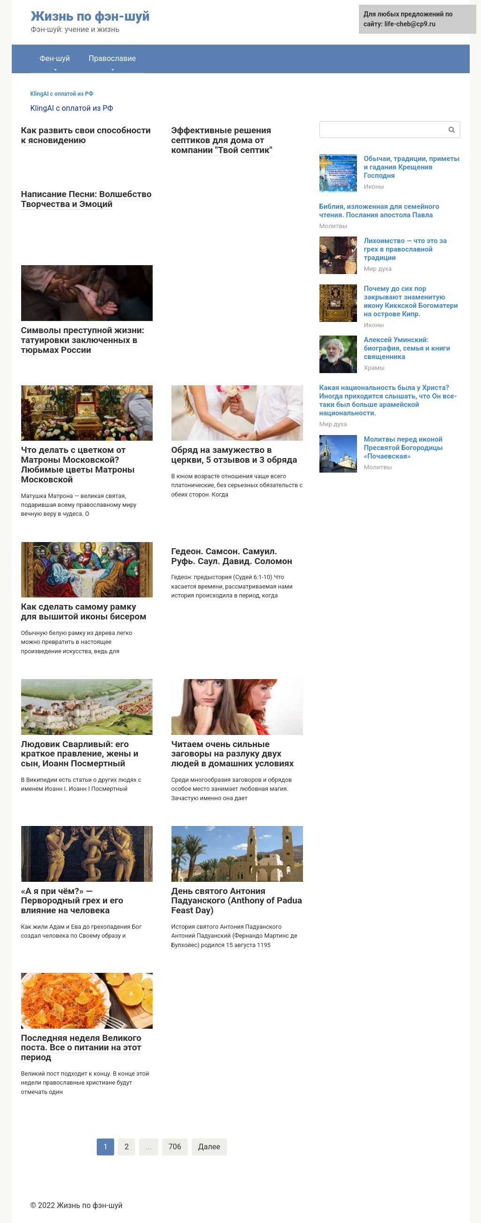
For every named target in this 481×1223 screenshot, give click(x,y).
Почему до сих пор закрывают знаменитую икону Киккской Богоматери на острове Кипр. (411, 301)
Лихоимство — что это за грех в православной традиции (405, 249)
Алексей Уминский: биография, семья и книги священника (407, 348)
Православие (112, 58)
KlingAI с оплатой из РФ (62, 94)
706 (175, 1146)
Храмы (374, 367)
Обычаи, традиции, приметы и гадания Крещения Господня (412, 167)
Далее (209, 1146)
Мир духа (378, 268)
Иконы (374, 186)
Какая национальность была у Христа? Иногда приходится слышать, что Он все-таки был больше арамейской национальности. (388, 400)
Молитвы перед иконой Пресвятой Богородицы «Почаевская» (403, 447)
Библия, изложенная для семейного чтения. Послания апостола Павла (379, 210)
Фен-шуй (55, 58)
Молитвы (333, 225)
